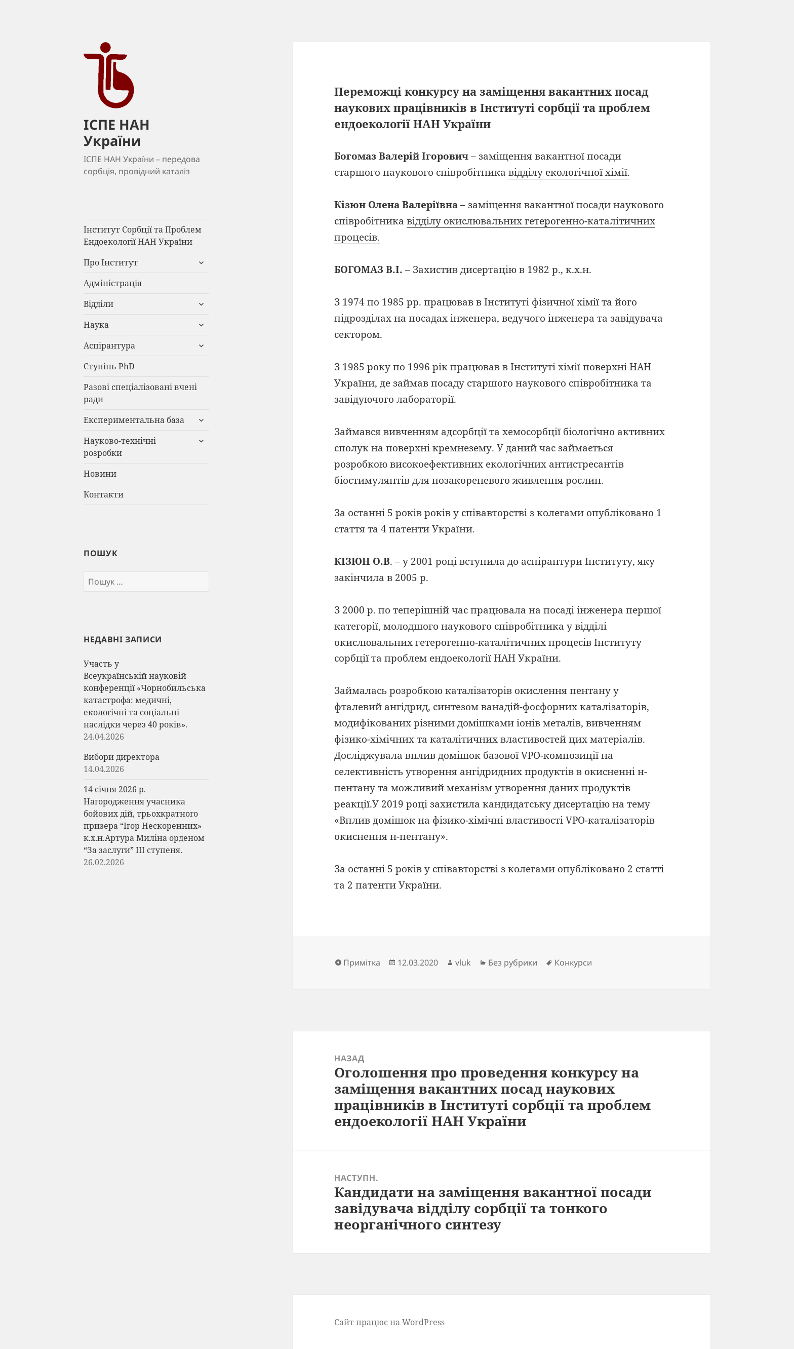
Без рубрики (512, 962)
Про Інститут (111, 262)
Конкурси (573, 962)
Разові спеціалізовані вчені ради (140, 393)
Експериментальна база (134, 420)
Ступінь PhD (109, 366)
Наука (96, 324)
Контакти (104, 494)
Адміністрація (113, 283)
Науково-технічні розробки (120, 446)
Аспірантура (109, 345)
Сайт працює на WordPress (389, 1322)
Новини (100, 473)
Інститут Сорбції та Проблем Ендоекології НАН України (143, 235)
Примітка (361, 962)
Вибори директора (122, 756)
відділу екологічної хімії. (569, 172)
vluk (463, 962)
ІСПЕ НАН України (117, 132)
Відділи (98, 304)
